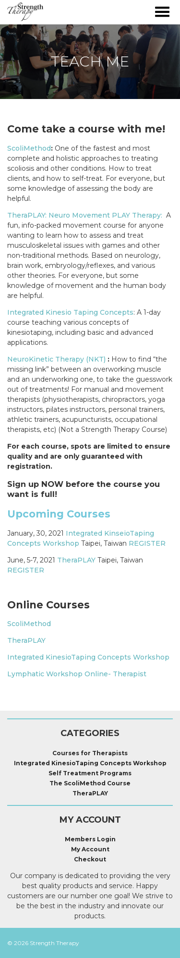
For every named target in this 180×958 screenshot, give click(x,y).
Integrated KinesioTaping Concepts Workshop (88, 657)
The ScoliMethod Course (90, 783)
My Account (90, 849)
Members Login (90, 839)
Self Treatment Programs (90, 773)
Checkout (90, 859)
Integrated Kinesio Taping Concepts (70, 312)
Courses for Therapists (90, 753)
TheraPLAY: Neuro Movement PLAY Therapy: (84, 215)
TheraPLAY (76, 560)
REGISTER (147, 543)
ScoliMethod (29, 148)
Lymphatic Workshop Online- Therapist (76, 674)
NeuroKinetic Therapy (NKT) (56, 359)
